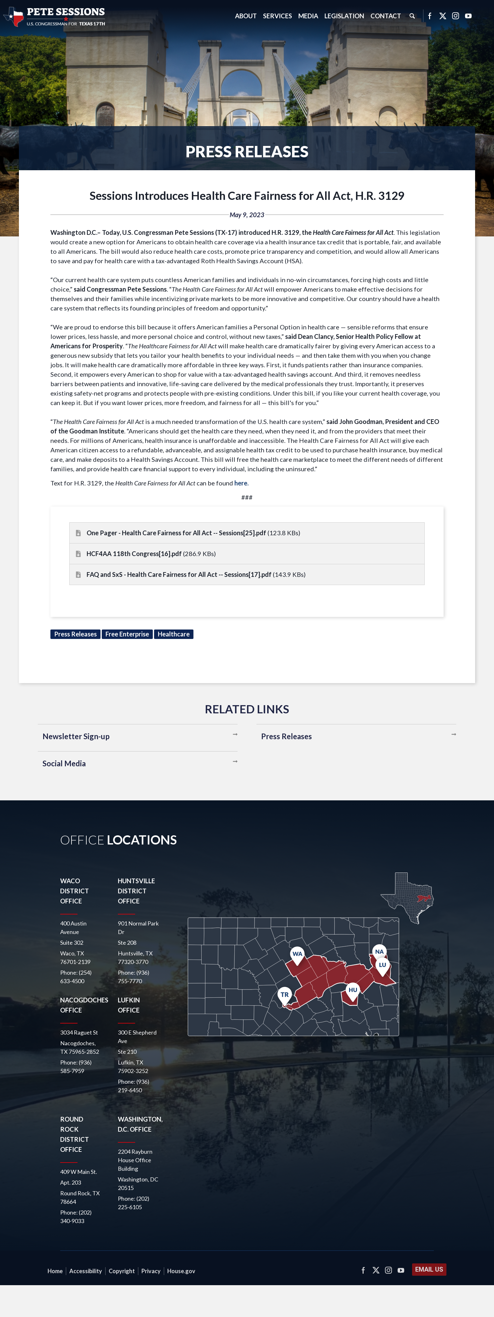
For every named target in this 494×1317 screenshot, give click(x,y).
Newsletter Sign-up (76, 736)
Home (55, 1271)
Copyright (122, 1271)
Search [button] (412, 16)
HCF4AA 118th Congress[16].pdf (134, 553)
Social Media (64, 763)
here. (241, 483)
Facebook (429, 15)
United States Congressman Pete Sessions (54, 17)
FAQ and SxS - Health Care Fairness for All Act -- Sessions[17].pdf (179, 574)
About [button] (246, 16)
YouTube (468, 15)
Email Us (429, 1269)
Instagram (455, 15)
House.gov (181, 1271)
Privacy (151, 1271)
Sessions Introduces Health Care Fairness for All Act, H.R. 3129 (247, 195)
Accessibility (85, 1271)
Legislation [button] (344, 16)
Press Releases (286, 736)
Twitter (442, 15)
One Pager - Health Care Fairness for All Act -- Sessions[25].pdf (176, 533)
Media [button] (308, 16)
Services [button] (277, 16)
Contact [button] (385, 16)
